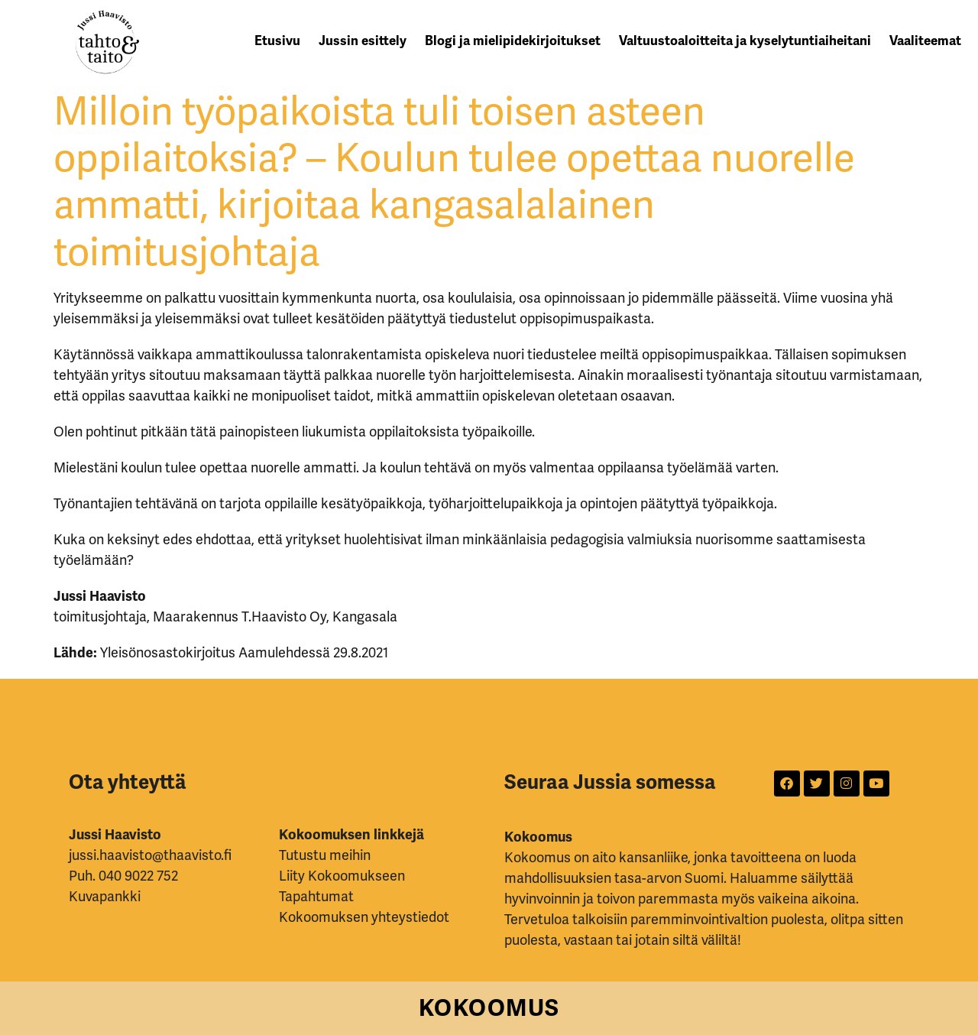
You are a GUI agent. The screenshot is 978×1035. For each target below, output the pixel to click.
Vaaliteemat (925, 41)
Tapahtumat (316, 896)
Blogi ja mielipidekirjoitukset (513, 41)
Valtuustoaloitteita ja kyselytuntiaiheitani (745, 41)
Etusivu (277, 41)
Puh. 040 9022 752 (123, 876)
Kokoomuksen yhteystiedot (364, 917)
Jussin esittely (362, 41)
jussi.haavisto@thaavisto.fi (150, 855)
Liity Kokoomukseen (342, 876)
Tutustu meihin (325, 855)
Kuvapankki (105, 896)
